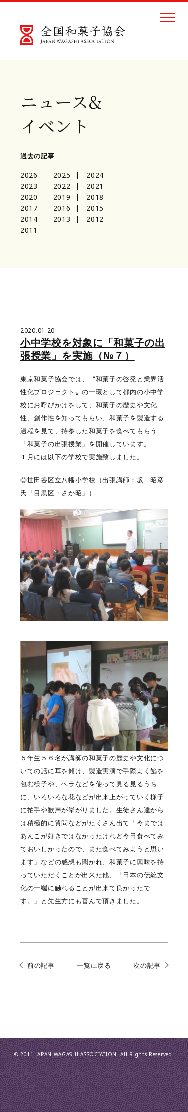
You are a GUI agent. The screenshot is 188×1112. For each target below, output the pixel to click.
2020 (29, 197)
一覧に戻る (94, 965)
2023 (29, 186)
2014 (29, 219)
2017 (29, 208)
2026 (29, 175)
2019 (62, 197)
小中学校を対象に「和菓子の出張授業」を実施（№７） (92, 349)
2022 (62, 186)
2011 (29, 230)
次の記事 (147, 965)
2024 (95, 175)
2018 (95, 197)
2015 (95, 208)
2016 (62, 208)
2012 (95, 219)
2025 (62, 175)
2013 (62, 219)
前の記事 (41, 965)
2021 (95, 186)
